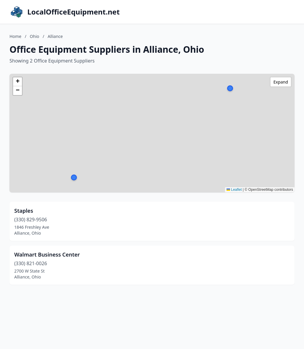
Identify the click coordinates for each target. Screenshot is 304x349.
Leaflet (234, 190)
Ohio (34, 36)
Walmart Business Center (47, 254)
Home (15, 36)
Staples (23, 210)
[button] (230, 88)
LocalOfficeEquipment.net (73, 12)
